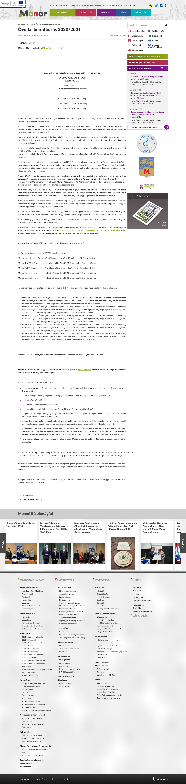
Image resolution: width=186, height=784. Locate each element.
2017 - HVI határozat (30, 652)
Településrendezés (65, 642)
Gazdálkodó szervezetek (31, 687)
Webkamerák (158, 31)
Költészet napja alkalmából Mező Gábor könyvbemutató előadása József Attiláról (145, 95)
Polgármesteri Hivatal (29, 587)
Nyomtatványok (64, 587)
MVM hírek (63, 666)
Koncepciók (26, 600)
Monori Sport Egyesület (106, 692)
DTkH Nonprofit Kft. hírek (69, 672)
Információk (63, 632)
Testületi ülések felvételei (31, 629)
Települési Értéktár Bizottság (32, 626)
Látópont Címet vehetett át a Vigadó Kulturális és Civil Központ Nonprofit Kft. (122, 526)
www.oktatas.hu (89, 227)
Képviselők (26, 617)
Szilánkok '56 (102, 658)
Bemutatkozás (102, 594)
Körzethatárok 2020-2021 (33, 500)
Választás (140, 13)
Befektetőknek (26, 763)
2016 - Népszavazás (29, 646)
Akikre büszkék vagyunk (105, 613)
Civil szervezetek (103, 669)
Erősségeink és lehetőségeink (108, 609)
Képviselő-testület (28, 613)
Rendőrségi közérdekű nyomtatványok (73, 612)
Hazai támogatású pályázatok (33, 738)
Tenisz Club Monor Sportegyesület (110, 695)
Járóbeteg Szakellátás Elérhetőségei (72, 638)
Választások (25, 633)
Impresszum (24, 779)
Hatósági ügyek (65, 600)
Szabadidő (101, 603)
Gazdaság (100, 600)
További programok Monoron (144, 127)
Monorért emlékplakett (105, 620)
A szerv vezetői (27, 594)
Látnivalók (100, 606)
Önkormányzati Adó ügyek (69, 603)
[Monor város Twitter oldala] (156, 5)
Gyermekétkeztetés (66, 594)
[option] (21, 545)
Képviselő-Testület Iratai (31, 623)
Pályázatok (136, 45)
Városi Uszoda (102, 683)
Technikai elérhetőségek (62, 779)
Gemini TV (137, 608)
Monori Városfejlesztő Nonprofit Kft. (35, 746)
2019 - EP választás (29, 658)
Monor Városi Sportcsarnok (32, 756)
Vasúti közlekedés (66, 687)
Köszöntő (100, 591)
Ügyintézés (86, 13)
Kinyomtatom (118, 35)
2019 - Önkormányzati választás (34, 661)
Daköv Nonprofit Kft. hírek (69, 669)
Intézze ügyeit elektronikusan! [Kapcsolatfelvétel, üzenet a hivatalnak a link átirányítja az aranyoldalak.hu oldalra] (142, 62)
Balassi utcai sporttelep (105, 686)
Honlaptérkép (41, 779)
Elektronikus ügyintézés (68, 591)
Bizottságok (26, 620)
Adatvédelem (25, 767)
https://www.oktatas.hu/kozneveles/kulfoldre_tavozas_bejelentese (91, 230)
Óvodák (25, 692)
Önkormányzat (62, 13)
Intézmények (137, 41)
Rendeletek (26, 597)
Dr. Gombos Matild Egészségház (71, 635)
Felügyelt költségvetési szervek (33, 684)
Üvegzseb (25, 603)
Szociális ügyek (65, 597)
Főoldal (23, 24)
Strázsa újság (137, 50)
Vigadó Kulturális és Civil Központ (109, 646)
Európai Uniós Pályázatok (31, 741)
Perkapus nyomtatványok (69, 615)
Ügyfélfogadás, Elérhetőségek (33, 591)
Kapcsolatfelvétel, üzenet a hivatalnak (144, 56)
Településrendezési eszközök (69, 649)
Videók (155, 41)
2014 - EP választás (29, 640)
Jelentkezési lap (29, 496)
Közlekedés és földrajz (142, 600)
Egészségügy (137, 36)
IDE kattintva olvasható (52, 48)
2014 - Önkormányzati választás (34, 643)
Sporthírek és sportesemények (108, 698)
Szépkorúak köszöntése (105, 626)
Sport (97, 680)
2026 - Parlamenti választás (32, 676)
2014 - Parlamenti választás (32, 637)
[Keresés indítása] (166, 25)
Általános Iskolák (28, 695)
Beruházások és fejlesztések (31, 760)
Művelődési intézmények (31, 701)
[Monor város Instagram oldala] (166, 5)
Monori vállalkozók (65, 677)
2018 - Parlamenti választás (32, 655)
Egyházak (100, 672)
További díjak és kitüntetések (107, 623)
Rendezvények (101, 636)
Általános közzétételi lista (155, 46)
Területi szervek (27, 690)
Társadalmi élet (101, 666)
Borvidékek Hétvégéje (105, 649)
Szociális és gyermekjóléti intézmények (36, 710)
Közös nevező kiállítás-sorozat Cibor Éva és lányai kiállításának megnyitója (147, 114)
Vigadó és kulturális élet (106, 675)
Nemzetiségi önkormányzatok (32, 715)
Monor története (103, 597)
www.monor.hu (84, 370)
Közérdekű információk (142, 611)
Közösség (106, 13)
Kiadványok (157, 36)
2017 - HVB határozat (30, 649)
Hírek (123, 13)
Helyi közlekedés (65, 684)
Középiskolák (26, 698)
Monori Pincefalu (102, 662)
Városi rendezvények (104, 643)
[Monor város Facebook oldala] (161, 5)
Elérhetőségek (64, 646)
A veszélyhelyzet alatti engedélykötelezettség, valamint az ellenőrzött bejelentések (72, 621)
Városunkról (100, 587)
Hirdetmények (27, 609)
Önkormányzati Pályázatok (32, 735)
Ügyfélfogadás (138, 31)
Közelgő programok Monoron (140, 68)
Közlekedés (62, 680)
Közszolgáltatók (64, 660)
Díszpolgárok (102, 617)
